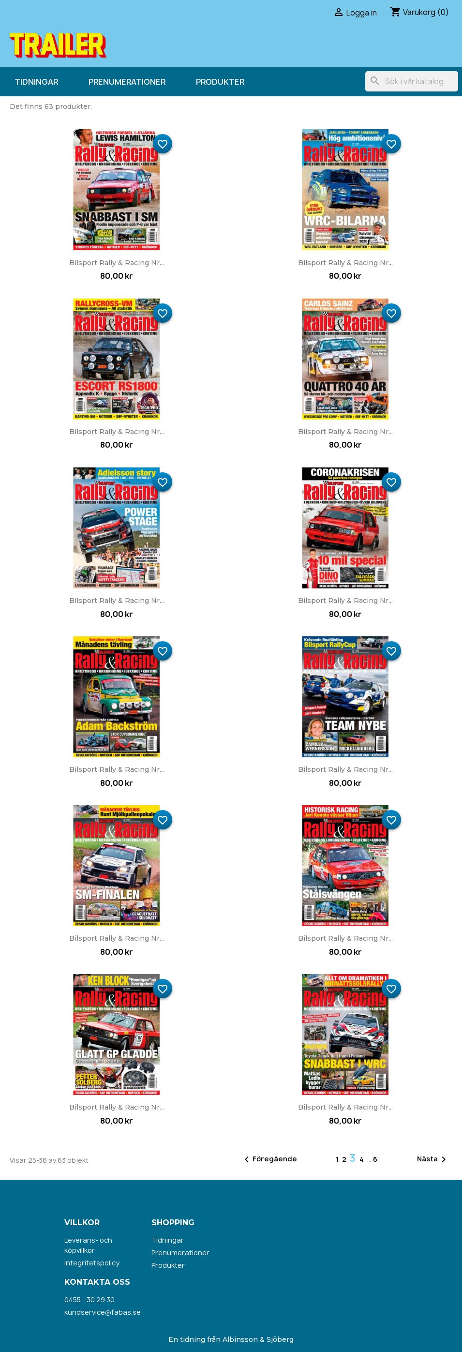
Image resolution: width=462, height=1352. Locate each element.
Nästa (433, 1159)
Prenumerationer (127, 81)
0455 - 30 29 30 (89, 1299)
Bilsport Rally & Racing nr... (116, 262)
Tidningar (36, 81)
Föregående (269, 1159)
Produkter (220, 81)
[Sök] (411, 81)
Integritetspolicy (91, 1262)
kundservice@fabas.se (102, 1312)
